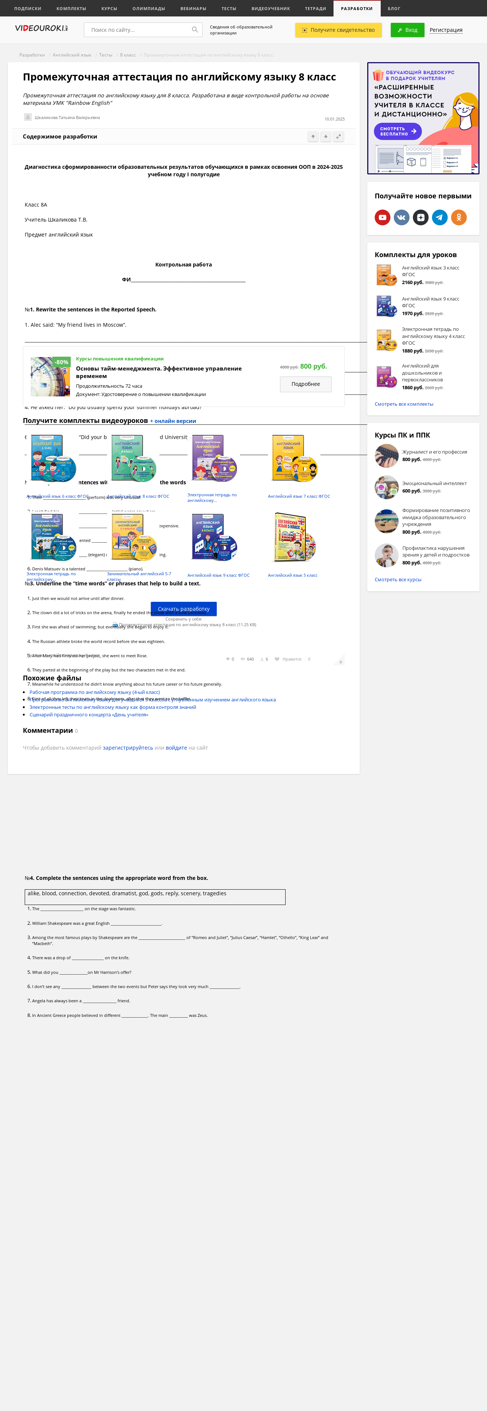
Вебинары (194, 8)
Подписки (28, 8)
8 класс (128, 55)
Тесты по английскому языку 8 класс (63, 655)
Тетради (316, 8)
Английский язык (72, 55)
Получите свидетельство (338, 29)
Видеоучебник (271, 8)
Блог (395, 8)
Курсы (110, 8)
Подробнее (306, 383)
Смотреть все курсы (398, 579)
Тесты (229, 8)
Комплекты (72, 8)
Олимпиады (149, 8)
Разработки (358, 8)
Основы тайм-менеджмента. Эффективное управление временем (159, 372)
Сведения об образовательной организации (241, 30)
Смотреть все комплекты (404, 403)
